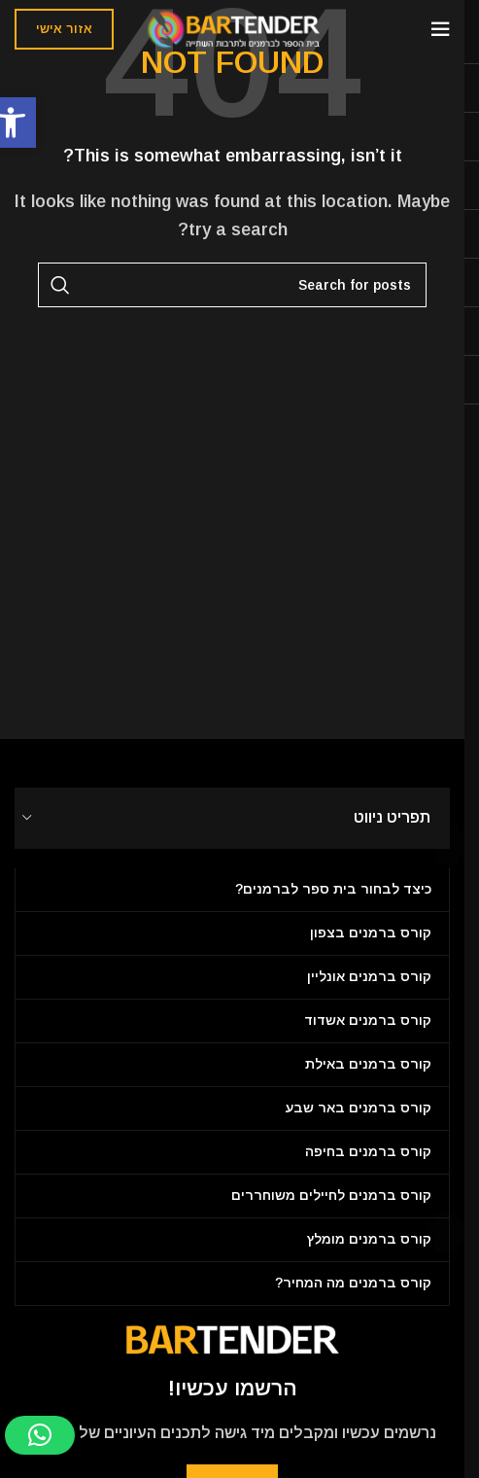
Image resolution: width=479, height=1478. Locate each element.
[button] (40, 1435)
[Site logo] (233, 27)
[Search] (232, 285)
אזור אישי (64, 28)
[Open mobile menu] (440, 29)
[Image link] (232, 1338)
